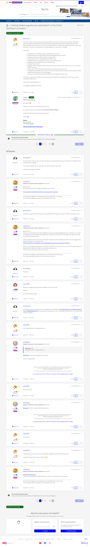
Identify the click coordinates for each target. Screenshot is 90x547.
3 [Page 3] (44, 144)
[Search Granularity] (24, 14)
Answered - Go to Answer (15, 33)
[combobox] (48, 14)
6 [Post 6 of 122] (25, 298)
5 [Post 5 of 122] (25, 276)
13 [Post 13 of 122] (25, 443)
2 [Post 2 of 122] (25, 203)
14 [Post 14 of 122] (25, 462)
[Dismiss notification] (82, 6)
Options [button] (79, 25)
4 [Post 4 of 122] (25, 261)
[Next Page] (52, 144)
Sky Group (70, 539)
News (35, 2)
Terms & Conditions (29, 539)
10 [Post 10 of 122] (25, 378)
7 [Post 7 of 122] (25, 317)
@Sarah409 (27, 348)
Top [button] (87, 539)
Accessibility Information (50, 539)
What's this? (15, 45)
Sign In (81, 2)
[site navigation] (7, 2)
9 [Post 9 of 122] (25, 334)
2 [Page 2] (42, 144)
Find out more (46, 183)
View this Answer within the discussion (33, 126)
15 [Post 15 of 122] (25, 487)
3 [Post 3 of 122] (25, 218)
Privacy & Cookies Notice (39, 539)
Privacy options (21, 539)
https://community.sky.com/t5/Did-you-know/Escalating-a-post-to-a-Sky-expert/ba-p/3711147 (46, 243)
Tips (41, 2)
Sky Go (45, 9)
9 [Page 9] (49, 144)
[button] (81, 38)
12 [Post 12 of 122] (25, 426)
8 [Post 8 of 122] (25, 92)
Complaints (58, 539)
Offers (52, 2)
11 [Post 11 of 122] (25, 395)
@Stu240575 (26, 474)
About (46, 2)
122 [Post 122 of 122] (25, 131)
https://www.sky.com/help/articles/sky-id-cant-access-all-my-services (40, 192)
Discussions (28, 2)
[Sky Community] (15, 2)
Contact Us (65, 539)
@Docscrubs (33, 474)
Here (71, 374)
